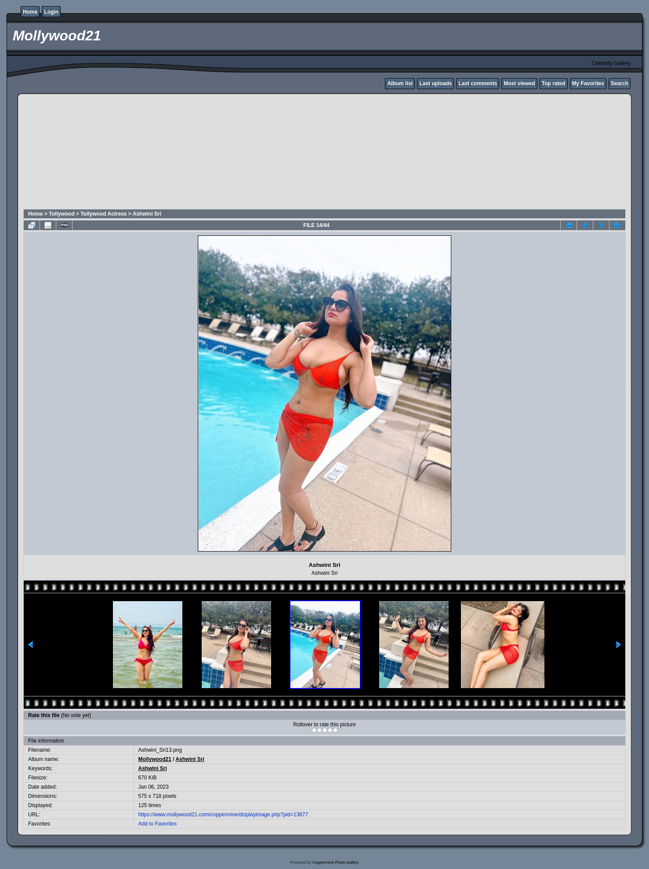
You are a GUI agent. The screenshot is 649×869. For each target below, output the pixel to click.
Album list (400, 83)
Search (619, 83)
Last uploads (435, 83)
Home (30, 12)
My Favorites (588, 83)
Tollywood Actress (103, 214)
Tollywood (61, 214)
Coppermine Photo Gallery (335, 862)
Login (51, 12)
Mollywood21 (154, 759)
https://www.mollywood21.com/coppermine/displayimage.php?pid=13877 (223, 814)
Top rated (554, 83)
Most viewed (519, 83)
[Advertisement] (236, 153)
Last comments (477, 83)
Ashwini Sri (147, 214)
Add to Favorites (157, 824)
